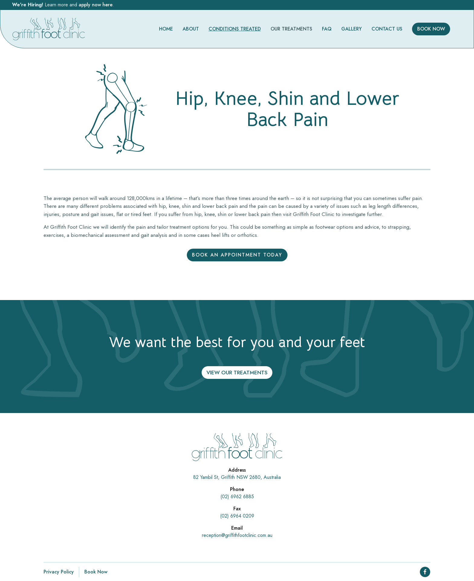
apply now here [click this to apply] (95, 4)
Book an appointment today (237, 254)
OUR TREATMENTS (291, 28)
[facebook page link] (425, 571)
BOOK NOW (431, 28)
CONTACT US (387, 28)
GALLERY (351, 28)
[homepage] (48, 29)
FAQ (327, 28)
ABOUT (191, 28)
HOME (166, 28)
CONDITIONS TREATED (235, 28)
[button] (291, 29)
